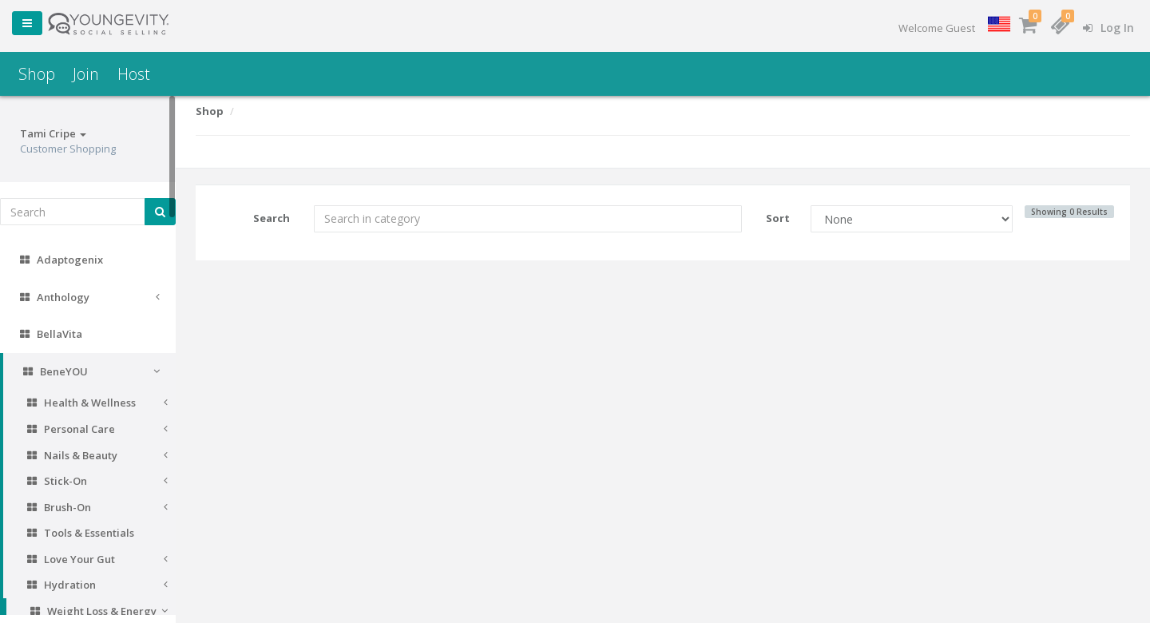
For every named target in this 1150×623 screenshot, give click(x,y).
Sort (778, 218)
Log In (1108, 27)
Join (86, 74)
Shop (36, 74)
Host (133, 74)
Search (271, 218)
